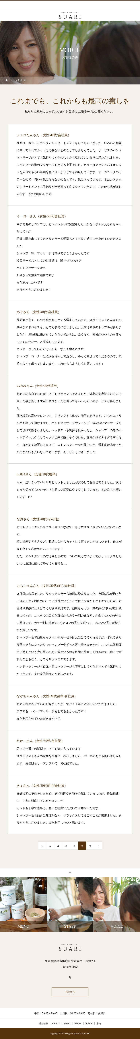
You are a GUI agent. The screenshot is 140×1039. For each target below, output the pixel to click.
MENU (67, 1023)
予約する (70, 992)
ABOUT (56, 1023)
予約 (98, 1023)
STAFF (78, 1023)
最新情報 (43, 1023)
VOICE (88, 1023)
